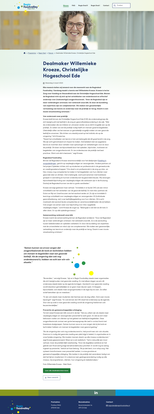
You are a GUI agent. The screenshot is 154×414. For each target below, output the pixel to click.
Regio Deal (42, 53)
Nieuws (50, 53)
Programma (32, 53)
